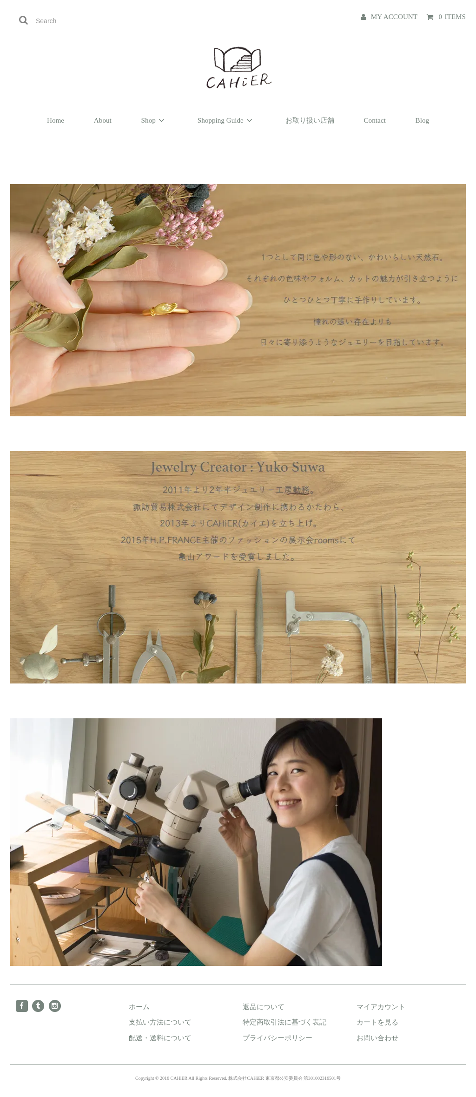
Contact (374, 120)
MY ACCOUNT (394, 16)
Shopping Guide (227, 120)
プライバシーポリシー (277, 1038)
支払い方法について (160, 1022)
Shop (154, 120)
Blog (423, 120)
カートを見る (377, 1022)
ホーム (139, 1007)
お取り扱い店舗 (309, 120)
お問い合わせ (377, 1038)
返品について (263, 1007)
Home (55, 120)
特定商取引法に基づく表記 (284, 1022)
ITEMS (452, 16)
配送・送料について (160, 1038)
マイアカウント (381, 1007)
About (103, 120)
